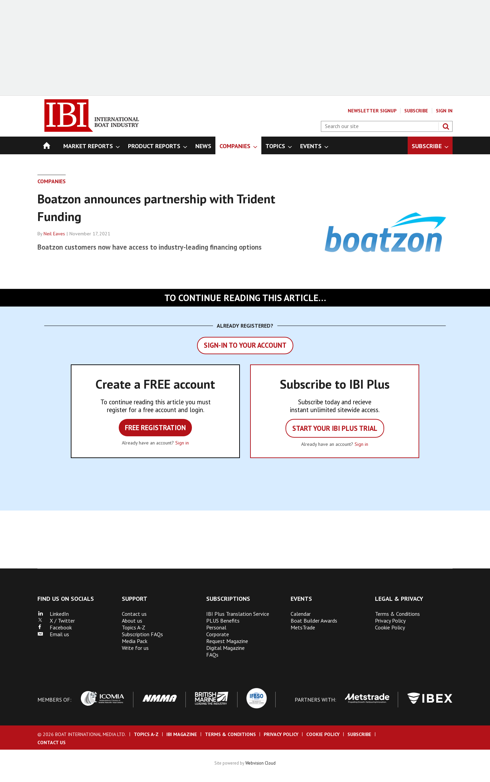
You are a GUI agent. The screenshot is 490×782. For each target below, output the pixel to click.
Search (445, 126)
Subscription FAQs (142, 634)
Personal (216, 627)
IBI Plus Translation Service (237, 613)
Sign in (182, 443)
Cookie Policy (390, 627)
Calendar (301, 613)
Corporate (217, 634)
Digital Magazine (225, 647)
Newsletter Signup (372, 110)
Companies (51, 181)
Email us (53, 634)
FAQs (212, 654)
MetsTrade (303, 627)
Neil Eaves (54, 234)
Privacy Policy (390, 620)
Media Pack (134, 641)
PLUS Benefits (223, 620)
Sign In (444, 110)
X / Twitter (56, 620)
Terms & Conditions (397, 613)
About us (132, 620)
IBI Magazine (181, 734)
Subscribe (416, 110)
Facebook (54, 627)
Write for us (135, 647)
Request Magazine (227, 641)
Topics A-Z (133, 627)
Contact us (134, 613)
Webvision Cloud (260, 763)
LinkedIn (53, 613)
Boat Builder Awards (314, 620)
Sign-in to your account (245, 345)
